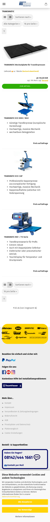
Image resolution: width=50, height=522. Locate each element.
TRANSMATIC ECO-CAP (13, 176)
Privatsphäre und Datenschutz (17, 424)
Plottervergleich (11, 429)
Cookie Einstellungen (13, 433)
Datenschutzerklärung (11, 497)
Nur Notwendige (25, 510)
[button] (5, 17)
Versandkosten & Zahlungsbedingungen (21, 411)
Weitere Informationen (25, 516)
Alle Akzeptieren (25, 502)
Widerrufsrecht (11, 416)
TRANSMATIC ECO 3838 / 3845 (16, 118)
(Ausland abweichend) (30, 71)
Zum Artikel (25, 86)
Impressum (9, 407)
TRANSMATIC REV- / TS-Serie (16, 237)
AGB (6, 420)
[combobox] (23, 17)
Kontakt (8, 403)
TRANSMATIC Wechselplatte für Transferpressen (24, 65)
